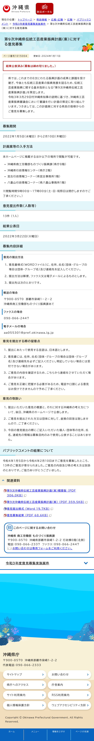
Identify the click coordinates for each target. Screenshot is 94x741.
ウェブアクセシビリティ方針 (69, 705)
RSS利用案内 (60, 695)
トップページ (25, 19)
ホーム (12, 731)
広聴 (70, 19)
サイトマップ (14, 674)
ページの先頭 (82, 731)
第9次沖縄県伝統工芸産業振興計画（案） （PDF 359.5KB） (47, 502)
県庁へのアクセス (18, 684)
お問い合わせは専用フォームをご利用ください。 (42, 548)
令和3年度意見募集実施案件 (29, 24)
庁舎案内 (57, 684)
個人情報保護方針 (18, 705)
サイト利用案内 (16, 695)
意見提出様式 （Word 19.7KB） (30, 508)
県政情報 (42, 19)
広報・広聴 (57, 19)
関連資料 (13, 480)
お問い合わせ (60, 674)
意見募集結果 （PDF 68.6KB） (29, 515)
